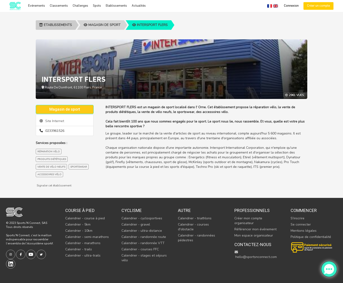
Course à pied (80, 210)
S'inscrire (297, 218)
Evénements (36, 6)
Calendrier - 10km (78, 230)
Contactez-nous (252, 244)
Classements (59, 6)
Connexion (291, 6)
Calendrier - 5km (78, 224)
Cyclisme (131, 210)
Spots (97, 6)
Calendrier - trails (78, 249)
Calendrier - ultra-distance (141, 230)
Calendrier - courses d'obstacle (193, 227)
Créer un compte (318, 6)
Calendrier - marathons (83, 243)
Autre (184, 210)
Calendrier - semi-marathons (87, 237)
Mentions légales (304, 230)
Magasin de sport (102, 25)
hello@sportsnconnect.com (255, 254)
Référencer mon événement (255, 229)
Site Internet (52, 121)
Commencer (304, 210)
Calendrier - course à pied (85, 218)
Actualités (139, 6)
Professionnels (252, 210)
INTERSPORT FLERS (150, 25)
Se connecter (301, 224)
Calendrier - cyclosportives (141, 218)
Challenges (80, 6)
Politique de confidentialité (311, 237)
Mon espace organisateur (253, 235)
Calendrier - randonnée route (143, 237)
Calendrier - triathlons (195, 218)
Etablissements (116, 6)
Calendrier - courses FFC (140, 249)
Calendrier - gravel (135, 224)
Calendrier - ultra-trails (83, 255)
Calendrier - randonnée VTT (143, 243)
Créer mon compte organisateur (248, 220)
